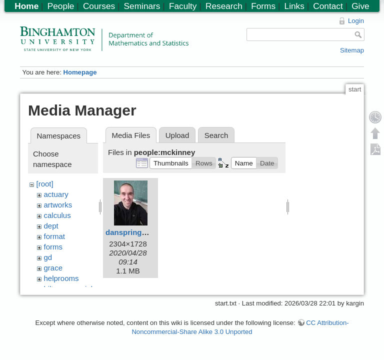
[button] (171, 163)
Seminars (142, 6)
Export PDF (376, 149)
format (55, 236)
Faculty (183, 6)
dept (51, 226)
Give (360, 6)
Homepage (79, 72)
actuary (56, 194)
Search (216, 135)
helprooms (61, 278)
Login (356, 20)
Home (26, 6)
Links (294, 6)
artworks (58, 204)
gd (48, 257)
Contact (327, 6)
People (61, 6)
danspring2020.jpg (139, 232)
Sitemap (352, 50)
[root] (45, 184)
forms (53, 246)
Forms (263, 6)
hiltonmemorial (68, 288)
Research (224, 6)
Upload (178, 135)
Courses (99, 6)
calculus (57, 215)
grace (53, 268)
